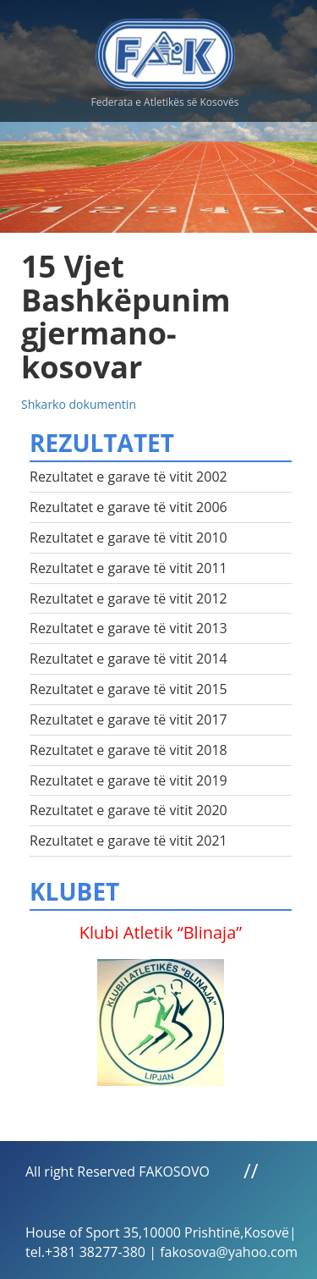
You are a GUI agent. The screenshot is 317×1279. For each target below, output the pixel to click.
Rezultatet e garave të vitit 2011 (128, 568)
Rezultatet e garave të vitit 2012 (128, 598)
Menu (287, 51)
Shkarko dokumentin (78, 404)
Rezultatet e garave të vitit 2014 (128, 658)
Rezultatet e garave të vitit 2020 (128, 810)
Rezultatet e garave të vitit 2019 (128, 780)
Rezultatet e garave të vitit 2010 (128, 537)
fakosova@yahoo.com (229, 1252)
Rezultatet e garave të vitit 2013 (128, 628)
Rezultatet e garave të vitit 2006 (128, 507)
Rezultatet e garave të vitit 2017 (128, 719)
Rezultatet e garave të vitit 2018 (128, 750)
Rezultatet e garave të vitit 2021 (128, 840)
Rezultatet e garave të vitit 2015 (128, 689)
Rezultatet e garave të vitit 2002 (128, 476)
